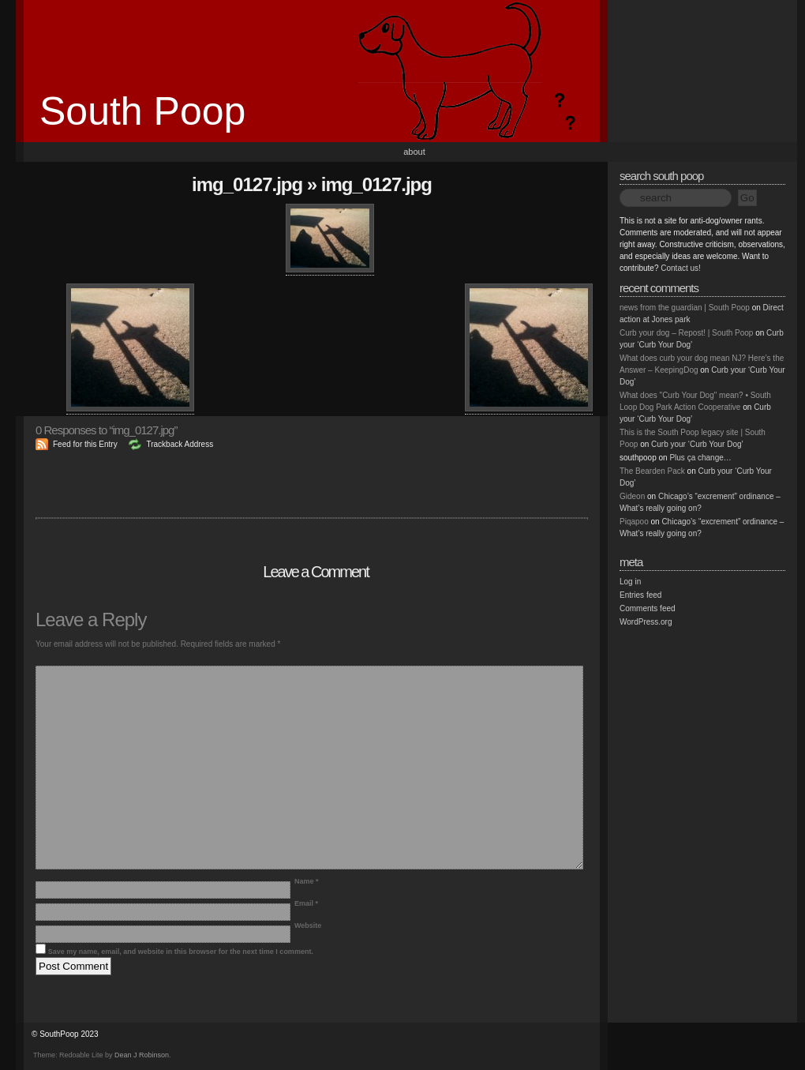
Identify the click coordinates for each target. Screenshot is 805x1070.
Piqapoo (634, 521)
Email (306, 903)
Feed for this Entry (85, 444)
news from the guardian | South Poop (685, 307)
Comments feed (648, 608)
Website (307, 925)
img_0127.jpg (247, 184)
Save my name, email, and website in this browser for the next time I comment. (180, 951)
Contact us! (681, 268)
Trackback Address (179, 444)
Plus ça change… (700, 457)
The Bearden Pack (652, 471)
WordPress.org (646, 622)
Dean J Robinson (141, 1055)
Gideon (632, 496)
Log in (630, 581)
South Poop (142, 111)
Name (306, 881)
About (414, 151)
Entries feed (640, 595)
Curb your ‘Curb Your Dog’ (697, 444)
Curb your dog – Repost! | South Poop (686, 333)
